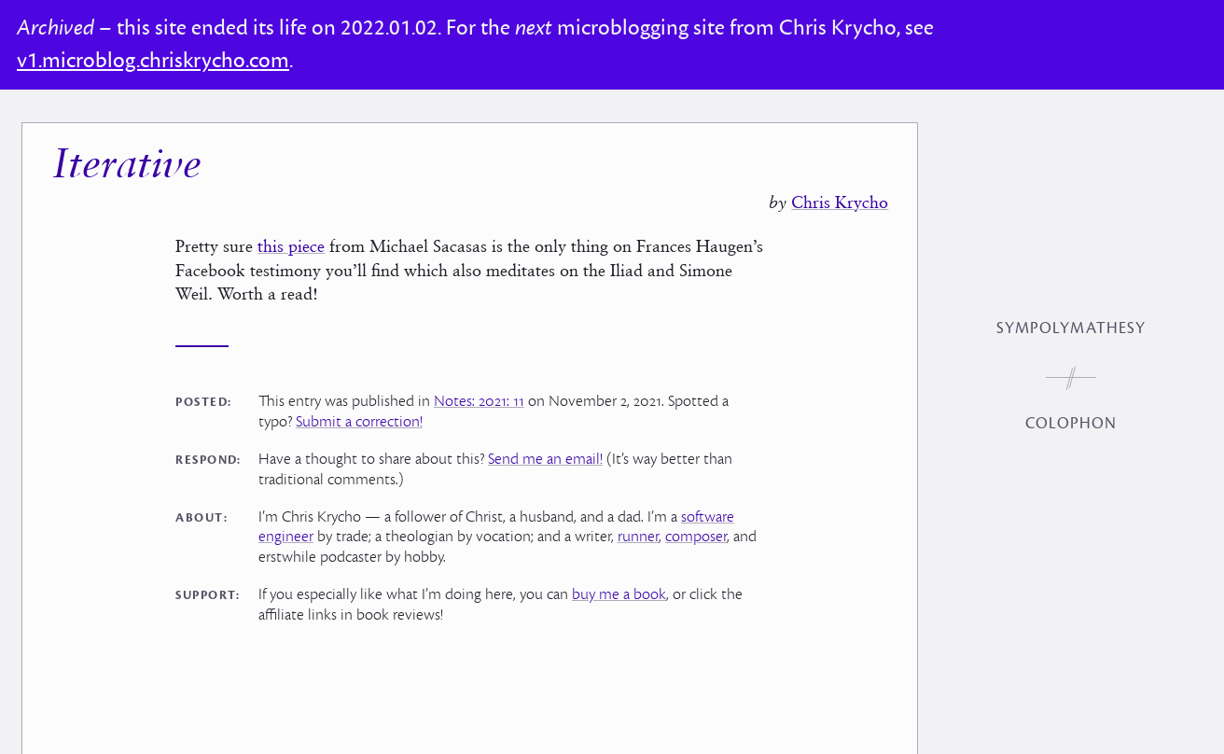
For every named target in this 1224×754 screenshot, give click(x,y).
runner (638, 525)
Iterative (127, 154)
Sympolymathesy (1071, 328)
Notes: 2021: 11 (479, 390)
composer (696, 525)
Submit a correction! (359, 410)
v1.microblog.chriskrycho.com (153, 61)
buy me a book (619, 583)
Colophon (1071, 423)
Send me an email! (545, 448)
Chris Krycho (839, 191)
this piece (291, 234)
